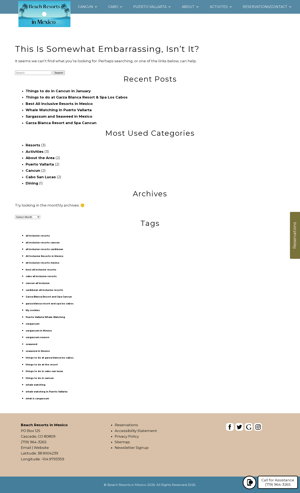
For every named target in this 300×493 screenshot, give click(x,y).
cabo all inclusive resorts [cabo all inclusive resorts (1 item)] (41, 276)
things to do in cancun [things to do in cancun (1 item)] (40, 378)
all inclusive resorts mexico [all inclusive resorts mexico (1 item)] (42, 262)
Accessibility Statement (136, 431)
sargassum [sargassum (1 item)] (32, 323)
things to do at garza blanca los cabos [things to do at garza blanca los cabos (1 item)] (50, 357)
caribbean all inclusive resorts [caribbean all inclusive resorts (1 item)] (44, 290)
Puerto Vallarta (150, 7)
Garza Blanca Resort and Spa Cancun (61, 123)
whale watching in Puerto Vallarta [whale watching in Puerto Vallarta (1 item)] (46, 391)
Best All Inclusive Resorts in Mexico (59, 104)
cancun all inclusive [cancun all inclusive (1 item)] (38, 283)
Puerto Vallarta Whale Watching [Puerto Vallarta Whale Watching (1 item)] (45, 317)
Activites (219, 7)
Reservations (126, 425)
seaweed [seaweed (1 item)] (31, 344)
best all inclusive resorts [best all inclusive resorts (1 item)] (41, 269)
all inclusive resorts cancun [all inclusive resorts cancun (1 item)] (43, 242)
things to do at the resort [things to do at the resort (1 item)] (42, 364)
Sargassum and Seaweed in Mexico (59, 116)
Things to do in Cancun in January (58, 91)
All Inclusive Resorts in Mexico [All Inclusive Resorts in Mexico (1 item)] (44, 256)
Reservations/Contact (265, 7)
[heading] (150, 22)
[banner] (244, 427)
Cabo (113, 7)
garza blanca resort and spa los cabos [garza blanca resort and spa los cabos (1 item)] (50, 303)
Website (41, 448)
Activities (35, 151)
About (188, 7)
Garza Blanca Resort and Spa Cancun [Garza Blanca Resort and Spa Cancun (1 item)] (49, 296)
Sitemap (122, 442)
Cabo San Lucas (41, 177)
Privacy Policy (127, 436)
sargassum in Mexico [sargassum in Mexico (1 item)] (39, 330)
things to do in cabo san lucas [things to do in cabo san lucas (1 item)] (44, 371)
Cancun (85, 7)
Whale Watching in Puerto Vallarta (59, 110)
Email (26, 448)
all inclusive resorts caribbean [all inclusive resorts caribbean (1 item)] (44, 249)
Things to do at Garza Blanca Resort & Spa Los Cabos (77, 97)
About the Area (40, 158)
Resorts (33, 145)
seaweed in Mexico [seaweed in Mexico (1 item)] (38, 351)
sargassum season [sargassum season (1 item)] (37, 337)
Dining (32, 183)
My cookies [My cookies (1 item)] (33, 310)
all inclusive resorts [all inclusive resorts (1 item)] (38, 235)
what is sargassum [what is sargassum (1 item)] (37, 398)
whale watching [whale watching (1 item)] (35, 384)
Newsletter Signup (132, 448)
